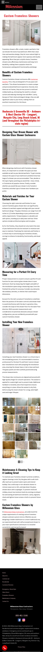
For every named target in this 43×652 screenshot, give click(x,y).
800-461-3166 (22, 615)
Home (4, 573)
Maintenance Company (9, 598)
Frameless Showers (8, 595)
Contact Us (5, 601)
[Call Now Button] (4, 648)
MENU (7, 2)
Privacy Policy (21, 647)
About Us (5, 576)
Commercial (5, 579)
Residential (5, 582)
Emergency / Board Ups (9, 589)
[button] (39, 7)
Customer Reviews (7, 585)
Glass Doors (5, 592)
